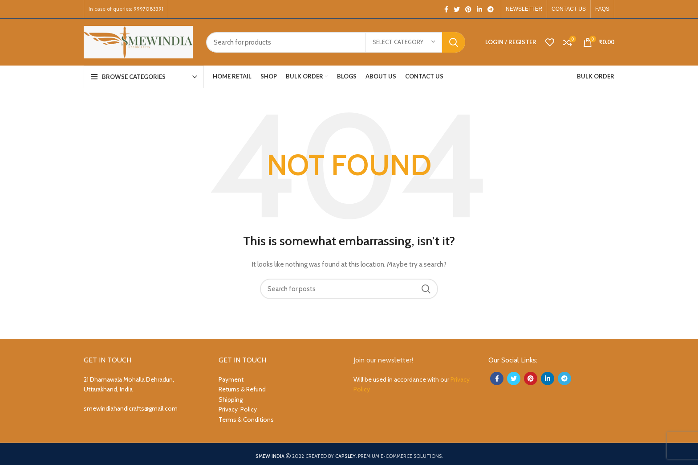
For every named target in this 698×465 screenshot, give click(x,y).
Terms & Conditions (246, 420)
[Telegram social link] (490, 9)
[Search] (335, 42)
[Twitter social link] (457, 9)
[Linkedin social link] (479, 9)
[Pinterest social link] (468, 9)
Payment (231, 379)
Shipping (231, 399)
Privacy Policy (238, 409)
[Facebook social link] (446, 9)
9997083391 (148, 8)
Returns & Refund (242, 389)
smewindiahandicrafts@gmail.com (131, 408)
